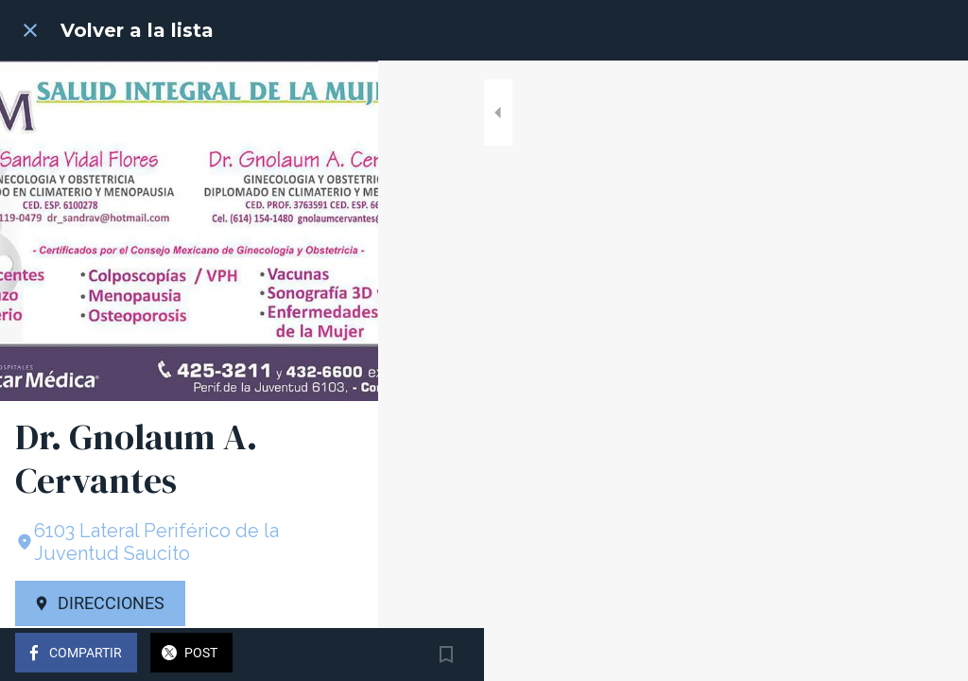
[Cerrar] (30, 30)
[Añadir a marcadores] (930, 654)
